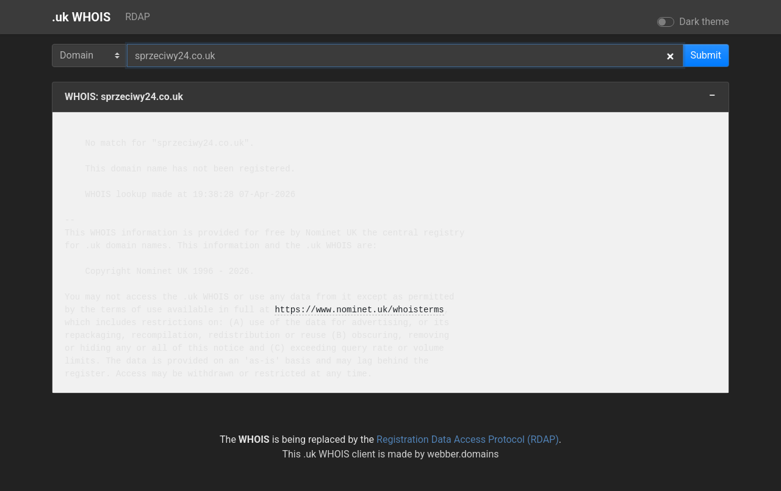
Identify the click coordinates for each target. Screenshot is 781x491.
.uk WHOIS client (339, 454)
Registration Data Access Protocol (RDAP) (467, 439)
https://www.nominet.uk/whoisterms (359, 310)
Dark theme (704, 21)
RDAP (137, 17)
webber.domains (463, 454)
